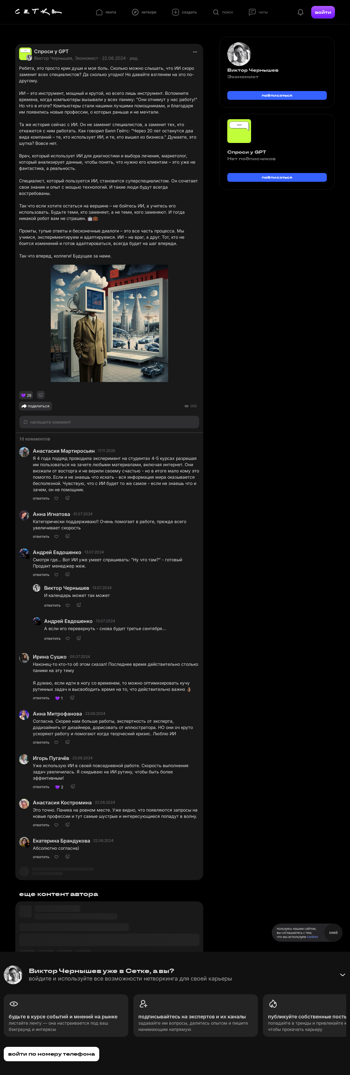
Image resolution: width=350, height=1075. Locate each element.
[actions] (195, 52)
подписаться (277, 95)
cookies (312, 937)
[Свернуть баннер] (342, 975)
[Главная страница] (38, 12)
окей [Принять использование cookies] (333, 932)
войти (323, 12)
